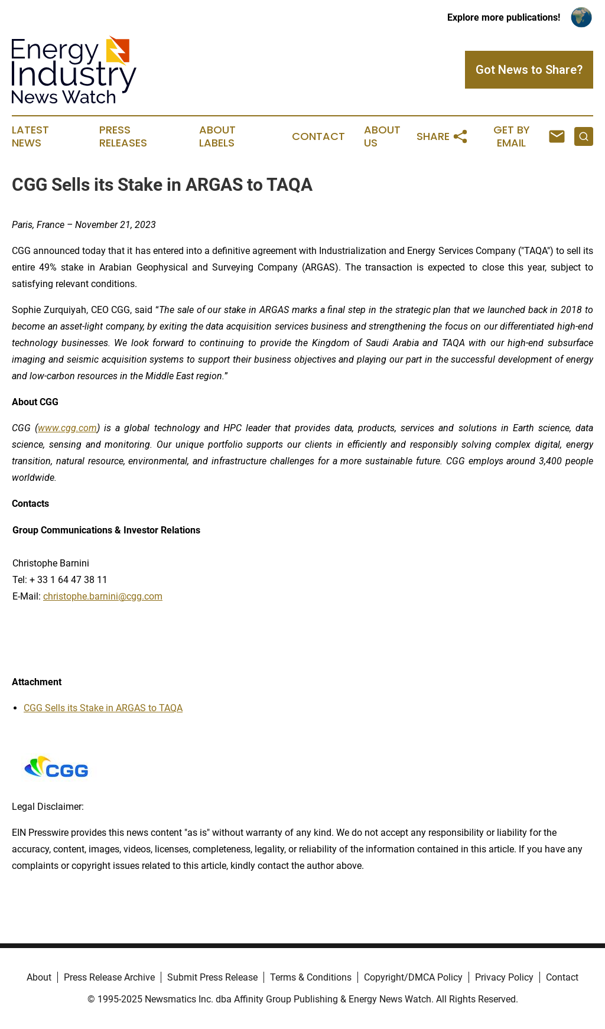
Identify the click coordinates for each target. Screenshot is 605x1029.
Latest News (30, 136)
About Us (382, 136)
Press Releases (123, 136)
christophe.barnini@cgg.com (102, 596)
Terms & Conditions (311, 977)
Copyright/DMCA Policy (413, 977)
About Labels (217, 136)
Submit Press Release (212, 977)
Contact (318, 136)
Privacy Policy (504, 977)
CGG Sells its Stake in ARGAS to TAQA (103, 708)
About (39, 977)
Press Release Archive (109, 977)
